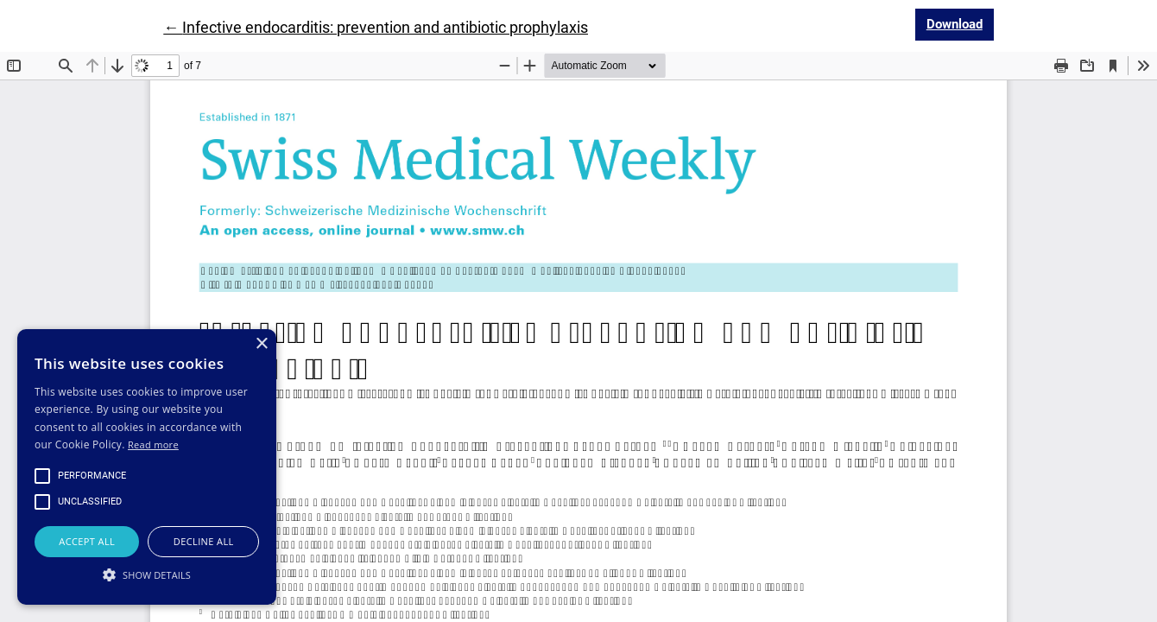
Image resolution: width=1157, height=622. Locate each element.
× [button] (261, 344)
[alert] (146, 467)
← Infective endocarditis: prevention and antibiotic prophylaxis (375, 27)
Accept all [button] (87, 541)
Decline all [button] (204, 541)
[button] (147, 574)
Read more (153, 444)
